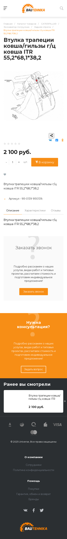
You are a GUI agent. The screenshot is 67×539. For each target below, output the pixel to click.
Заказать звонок (33, 291)
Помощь (33, 481)
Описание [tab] (12, 210)
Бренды (33, 499)
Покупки (33, 488)
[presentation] (65, 401)
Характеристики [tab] (35, 210)
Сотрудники (33, 465)
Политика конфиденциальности (33, 470)
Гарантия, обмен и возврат (33, 494)
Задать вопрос (33, 369)
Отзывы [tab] (56, 210)
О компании (33, 457)
